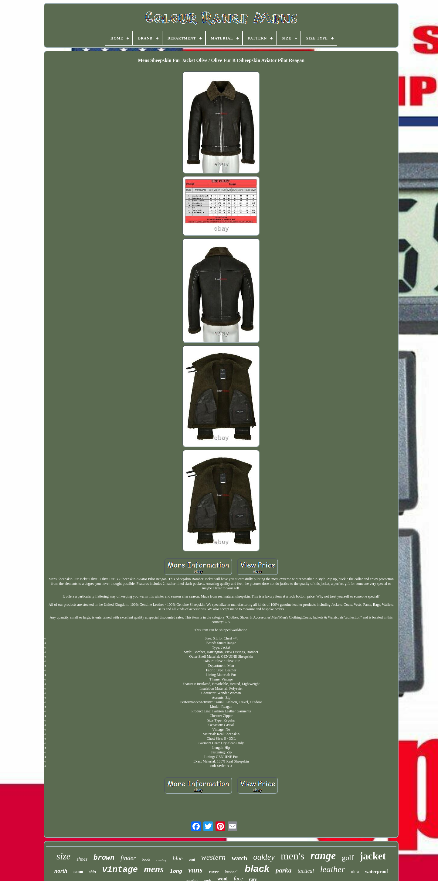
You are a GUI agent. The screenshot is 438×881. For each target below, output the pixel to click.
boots (146, 859)
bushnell (232, 871)
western (213, 857)
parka (284, 870)
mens (154, 869)
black (257, 868)
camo (78, 871)
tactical (305, 871)
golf (348, 858)
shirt (92, 872)
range (323, 856)
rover (214, 871)
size (63, 856)
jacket (373, 856)
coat (192, 859)
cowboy (161, 860)
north (60, 871)
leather (332, 869)
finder (128, 858)
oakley (263, 857)
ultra (355, 871)
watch (239, 858)
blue (178, 858)
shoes (81, 859)
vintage (120, 869)
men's (292, 856)
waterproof (376, 871)
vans (195, 870)
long (176, 871)
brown (103, 858)
